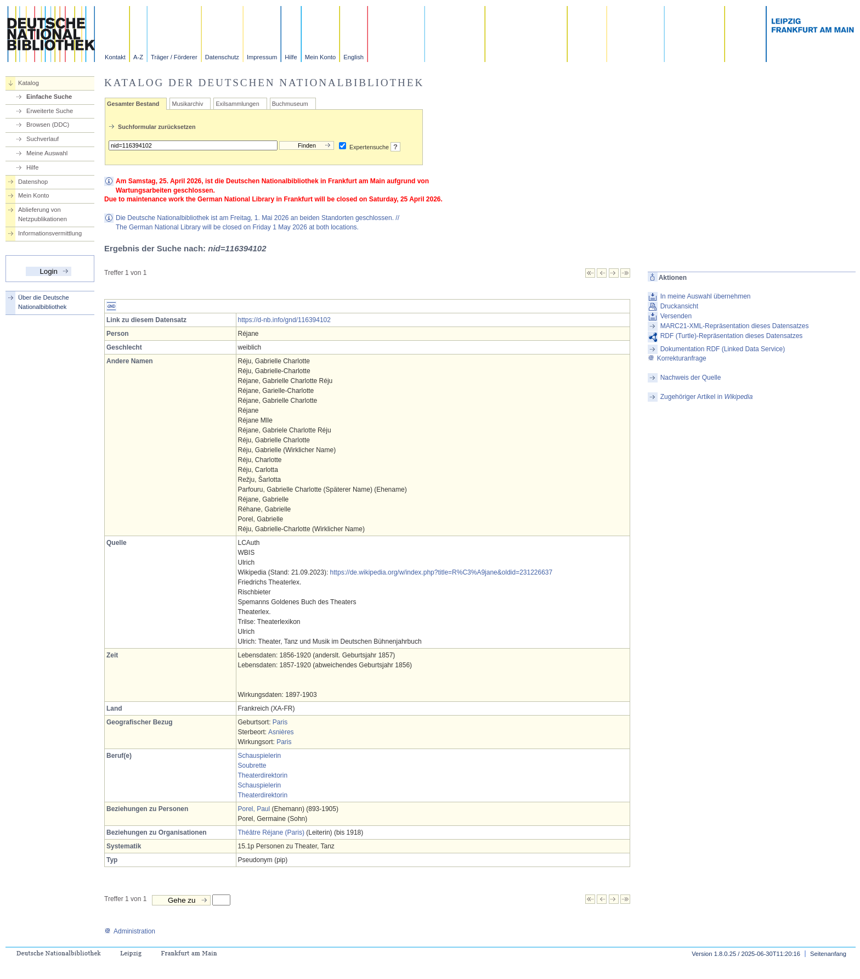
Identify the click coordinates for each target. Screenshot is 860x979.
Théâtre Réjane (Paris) (271, 832)
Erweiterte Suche (49, 111)
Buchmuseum (290, 103)
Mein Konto (320, 57)
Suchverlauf (42, 139)
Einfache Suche (49, 96)
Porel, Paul (254, 809)
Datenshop (33, 181)
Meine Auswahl (46, 153)
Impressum (262, 57)
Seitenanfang (828, 953)
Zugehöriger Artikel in (706, 397)
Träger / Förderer (174, 57)
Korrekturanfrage (677, 358)
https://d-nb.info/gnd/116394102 (284, 320)
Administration (129, 931)
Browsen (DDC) (47, 124)
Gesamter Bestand (133, 103)
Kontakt (115, 57)
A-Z (138, 57)
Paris (280, 722)
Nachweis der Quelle (690, 377)
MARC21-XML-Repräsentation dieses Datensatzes (734, 326)
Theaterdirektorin (263, 775)
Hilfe (291, 57)
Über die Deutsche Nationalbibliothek (43, 302)
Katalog (28, 83)
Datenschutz (222, 57)
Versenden (676, 316)
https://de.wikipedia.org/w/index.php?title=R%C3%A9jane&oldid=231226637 (441, 572)
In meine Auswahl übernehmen (705, 296)
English (353, 57)
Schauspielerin (259, 755)
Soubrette (252, 765)
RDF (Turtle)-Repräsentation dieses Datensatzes (731, 336)
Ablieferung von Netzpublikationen (42, 214)
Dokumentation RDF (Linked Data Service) (722, 349)
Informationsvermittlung (50, 233)
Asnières (281, 732)
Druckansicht (679, 306)
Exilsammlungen (237, 103)
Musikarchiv (187, 103)
